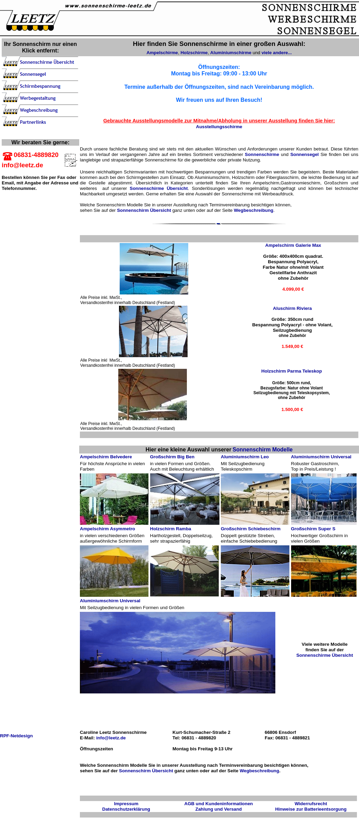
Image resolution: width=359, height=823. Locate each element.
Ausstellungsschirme (219, 126)
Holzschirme (193, 52)
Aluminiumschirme (230, 52)
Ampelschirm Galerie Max (293, 245)
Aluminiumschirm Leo (245, 456)
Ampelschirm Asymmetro (107, 528)
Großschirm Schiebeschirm (250, 528)
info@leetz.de (110, 737)
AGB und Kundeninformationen (218, 803)
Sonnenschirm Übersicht (144, 210)
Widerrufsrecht (311, 803)
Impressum (126, 803)
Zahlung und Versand (218, 809)
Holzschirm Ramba (170, 528)
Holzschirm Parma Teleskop (291, 371)
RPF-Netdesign (16, 735)
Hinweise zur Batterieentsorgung (310, 809)
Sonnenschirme (262, 154)
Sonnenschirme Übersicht (159, 188)
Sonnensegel (304, 154)
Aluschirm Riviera (292, 308)
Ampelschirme (162, 52)
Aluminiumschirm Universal (321, 456)
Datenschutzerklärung (126, 809)
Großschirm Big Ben (172, 456)
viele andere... (277, 52)
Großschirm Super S (313, 528)
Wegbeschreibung (253, 210)
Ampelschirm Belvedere (106, 456)
